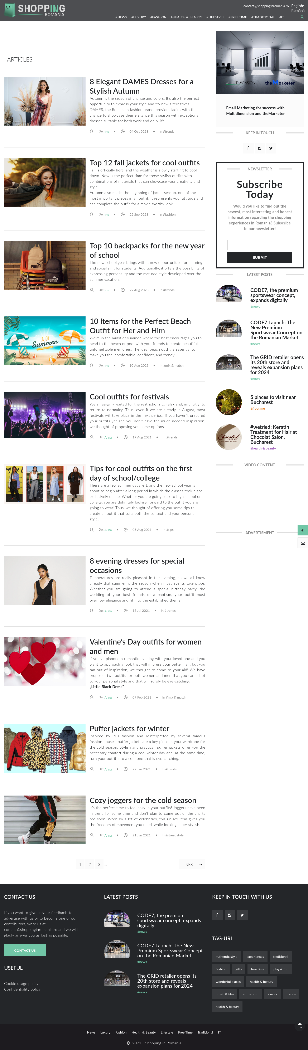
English (297, 6)
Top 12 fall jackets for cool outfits (145, 162)
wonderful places (228, 981)
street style (175, 835)
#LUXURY (138, 17)
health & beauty (227, 1006)
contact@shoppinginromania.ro (266, 6)
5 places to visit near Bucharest (273, 399)
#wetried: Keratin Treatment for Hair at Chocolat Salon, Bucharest (273, 434)
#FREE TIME (237, 17)
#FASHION (158, 17)
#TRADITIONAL (263, 17)
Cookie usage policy (21, 983)
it (219, 1032)
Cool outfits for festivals (129, 396)
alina (108, 437)
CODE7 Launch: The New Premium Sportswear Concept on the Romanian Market (276, 329)
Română (297, 10)
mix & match (174, 365)
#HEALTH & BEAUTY (186, 17)
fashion (170, 214)
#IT (281, 17)
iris (106, 131)
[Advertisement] (104, 41)
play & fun (281, 969)
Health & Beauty (261, 981)
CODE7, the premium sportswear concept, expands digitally (274, 295)
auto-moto (250, 994)
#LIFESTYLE (215, 17)
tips (171, 529)
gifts (239, 969)
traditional (280, 956)
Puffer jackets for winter (129, 728)
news (91, 1032)
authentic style (226, 956)
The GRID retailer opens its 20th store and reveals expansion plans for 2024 (277, 364)
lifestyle (167, 1032)
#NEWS (121, 17)
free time (257, 969)
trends (169, 131)
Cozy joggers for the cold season (143, 800)
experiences (255, 956)
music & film (225, 994)
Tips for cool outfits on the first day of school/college (141, 473)
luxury (105, 1032)
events (272, 994)
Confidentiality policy (22, 989)
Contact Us (25, 950)
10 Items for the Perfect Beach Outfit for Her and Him (140, 325)
